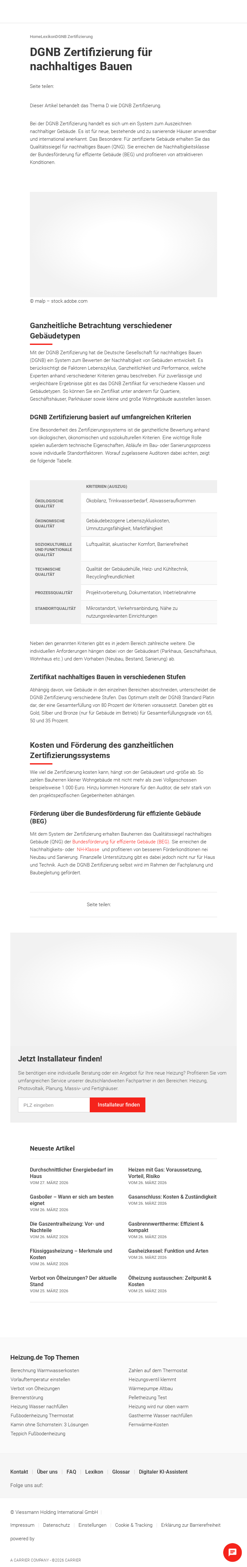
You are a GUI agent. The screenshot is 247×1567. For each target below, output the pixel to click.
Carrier (73, 1560)
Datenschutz (57, 1525)
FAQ (72, 1472)
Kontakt (19, 1472)
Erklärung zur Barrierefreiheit (191, 1525)
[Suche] (220, 11)
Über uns (48, 1472)
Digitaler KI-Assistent (163, 1472)
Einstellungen (93, 1525)
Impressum (23, 1525)
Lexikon (48, 36)
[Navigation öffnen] (230, 11)
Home (35, 36)
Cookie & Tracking (133, 1525)
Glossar (121, 1472)
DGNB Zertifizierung (74, 36)
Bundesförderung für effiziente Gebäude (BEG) (120, 842)
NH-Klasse (88, 849)
